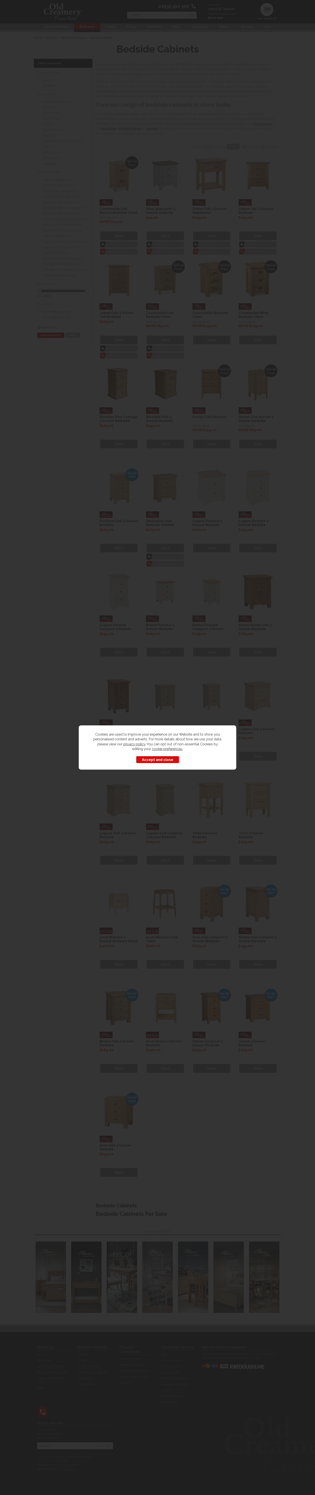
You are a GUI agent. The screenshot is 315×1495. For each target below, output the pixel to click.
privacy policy (134, 744)
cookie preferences (167, 749)
